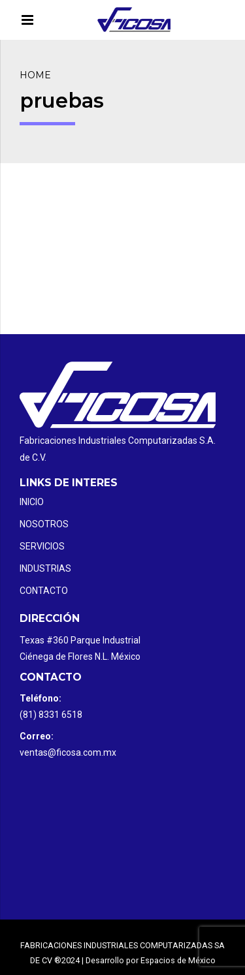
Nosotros (44, 524)
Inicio (32, 502)
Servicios (42, 546)
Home (35, 75)
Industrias (45, 568)
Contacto (44, 590)
